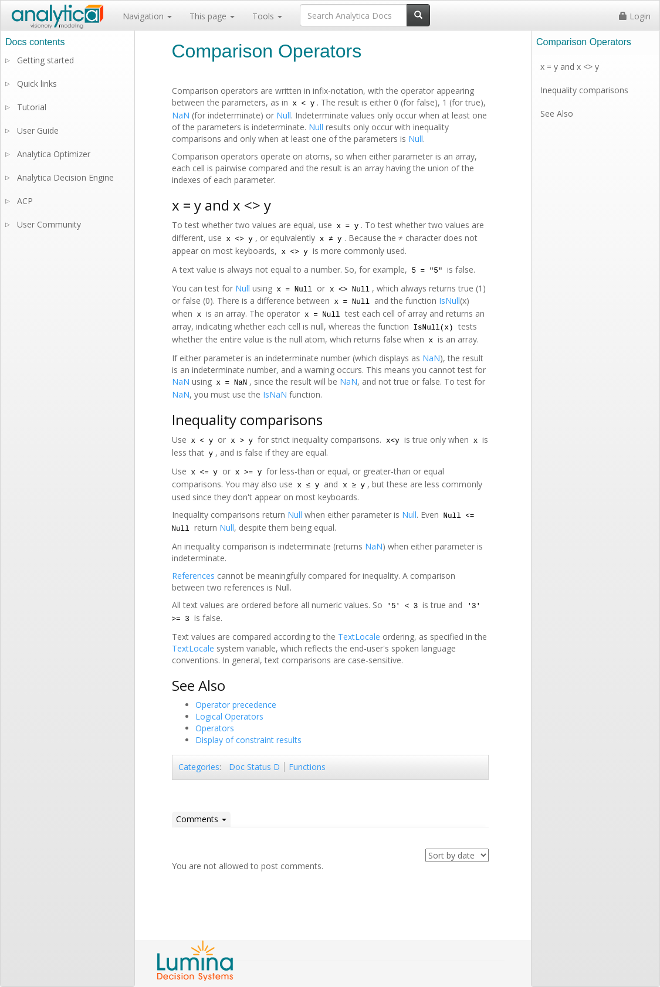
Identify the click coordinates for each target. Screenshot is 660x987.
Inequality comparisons (584, 90)
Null (283, 115)
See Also (556, 113)
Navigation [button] (147, 16)
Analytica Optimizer (53, 154)
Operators (214, 728)
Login (635, 16)
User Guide (38, 130)
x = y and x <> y (569, 66)
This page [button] (212, 16)
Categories (198, 766)
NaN (180, 115)
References (193, 575)
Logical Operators (229, 716)
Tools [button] (267, 16)
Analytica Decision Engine (65, 177)
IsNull (449, 300)
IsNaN (275, 394)
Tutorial (31, 107)
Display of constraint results (248, 739)
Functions (307, 766)
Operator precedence (235, 704)
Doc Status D (254, 766)
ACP (25, 200)
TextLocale (359, 636)
